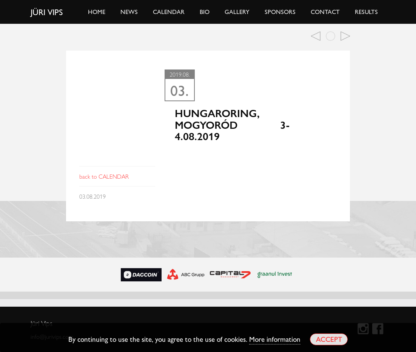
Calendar (169, 11)
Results (366, 11)
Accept (329, 339)
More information (274, 338)
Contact (325, 11)
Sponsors (280, 11)
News (129, 11)
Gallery (237, 11)
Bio (205, 11)
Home (96, 11)
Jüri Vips (47, 12)
